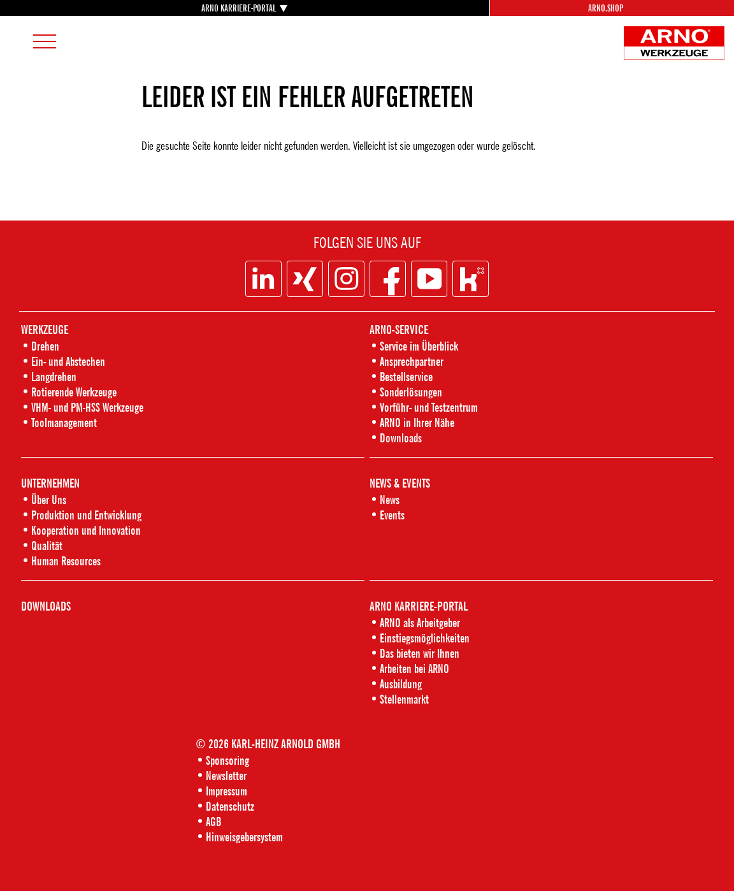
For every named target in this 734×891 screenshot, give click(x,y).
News (389, 499)
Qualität (46, 545)
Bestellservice (406, 376)
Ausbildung (401, 683)
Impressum (226, 791)
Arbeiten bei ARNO (414, 668)
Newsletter (226, 775)
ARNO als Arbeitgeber (420, 622)
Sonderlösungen (411, 392)
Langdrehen (53, 376)
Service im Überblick (419, 346)
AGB (213, 821)
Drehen (45, 346)
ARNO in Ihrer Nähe (417, 422)
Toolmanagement (64, 422)
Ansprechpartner (411, 361)
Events (392, 515)
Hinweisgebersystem (244, 836)
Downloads (401, 437)
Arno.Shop (605, 8)
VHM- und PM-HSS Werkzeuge (87, 407)
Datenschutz (230, 806)
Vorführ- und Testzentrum (429, 407)
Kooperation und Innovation (86, 530)
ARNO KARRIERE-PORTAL (238, 7)
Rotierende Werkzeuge (74, 392)
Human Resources (66, 560)
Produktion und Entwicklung (86, 515)
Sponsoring (227, 760)
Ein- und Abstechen (68, 361)
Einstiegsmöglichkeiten (425, 638)
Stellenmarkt (404, 699)
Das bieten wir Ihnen (419, 653)
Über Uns (48, 499)
